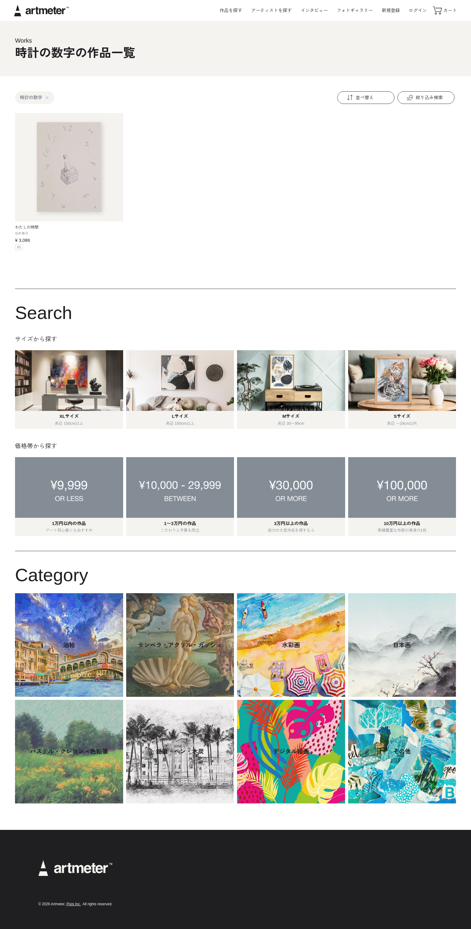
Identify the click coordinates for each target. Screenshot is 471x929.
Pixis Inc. (73, 904)
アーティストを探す (271, 10)
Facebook (378, 882)
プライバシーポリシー (294, 871)
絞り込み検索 (424, 97)
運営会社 (283, 895)
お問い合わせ (287, 903)
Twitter (375, 873)
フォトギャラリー (355, 10)
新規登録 (391, 10)
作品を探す (231, 10)
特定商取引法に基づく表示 (298, 879)
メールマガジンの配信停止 (298, 887)
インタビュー (314, 10)
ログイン (418, 10)
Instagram (379, 863)
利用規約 (283, 863)
